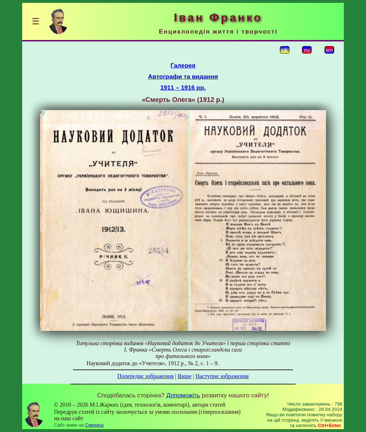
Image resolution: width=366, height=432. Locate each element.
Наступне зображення (222, 376)
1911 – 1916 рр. (183, 87)
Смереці (94, 425)
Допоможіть (183, 395)
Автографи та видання (183, 76)
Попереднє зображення (145, 376)
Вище (185, 376)
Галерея (183, 65)
